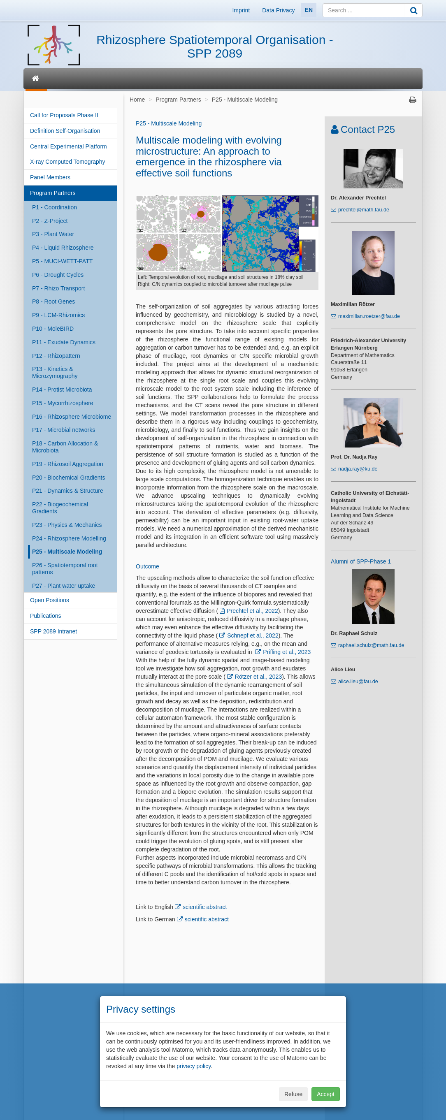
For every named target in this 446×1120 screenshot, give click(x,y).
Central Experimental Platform (68, 146)
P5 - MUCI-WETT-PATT (62, 261)
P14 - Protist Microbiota (62, 389)
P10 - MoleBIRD (53, 328)
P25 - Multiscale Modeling (67, 551)
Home (137, 99)
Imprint (241, 10)
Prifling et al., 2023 (287, 652)
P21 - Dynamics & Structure (67, 490)
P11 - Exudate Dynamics (63, 342)
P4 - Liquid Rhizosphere (62, 247)
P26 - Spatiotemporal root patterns (65, 568)
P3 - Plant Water (53, 234)
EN (309, 10)
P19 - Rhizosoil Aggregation (67, 464)
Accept (325, 1094)
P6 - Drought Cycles (58, 274)
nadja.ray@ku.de (357, 469)
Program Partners (52, 193)
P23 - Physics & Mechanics (67, 525)
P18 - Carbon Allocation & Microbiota (65, 447)
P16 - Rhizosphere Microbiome (71, 416)
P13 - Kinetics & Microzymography (54, 372)
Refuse (293, 1094)
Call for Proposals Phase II (64, 115)
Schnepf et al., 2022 (253, 635)
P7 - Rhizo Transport (58, 288)
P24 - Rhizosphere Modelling (69, 538)
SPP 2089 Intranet (53, 631)
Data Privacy (278, 10)
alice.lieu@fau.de (358, 681)
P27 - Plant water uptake (63, 585)
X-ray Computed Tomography (67, 161)
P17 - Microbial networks (63, 430)
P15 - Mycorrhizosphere (62, 403)
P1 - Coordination (54, 207)
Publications (45, 615)
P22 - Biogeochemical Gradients (60, 508)
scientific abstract (205, 907)
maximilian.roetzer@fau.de (369, 316)
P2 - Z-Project (49, 221)
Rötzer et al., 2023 (258, 676)
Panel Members (50, 177)
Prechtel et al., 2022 (252, 611)
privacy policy (194, 1066)
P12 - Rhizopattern (56, 355)
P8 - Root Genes (53, 301)
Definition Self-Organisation (65, 131)
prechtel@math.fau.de (363, 210)
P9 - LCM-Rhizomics (58, 315)
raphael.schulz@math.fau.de (371, 645)
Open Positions (49, 600)
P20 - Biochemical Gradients (68, 477)
